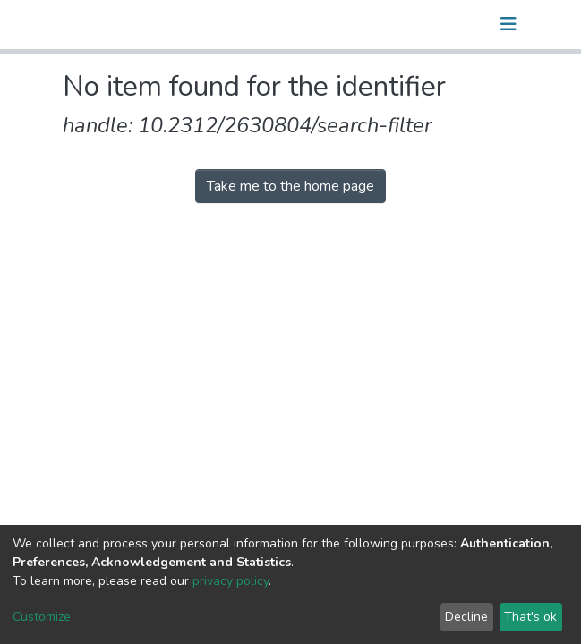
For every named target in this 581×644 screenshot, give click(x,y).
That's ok (530, 616)
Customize (42, 616)
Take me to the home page (290, 186)
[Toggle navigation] (508, 24)
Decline (466, 616)
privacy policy (230, 580)
